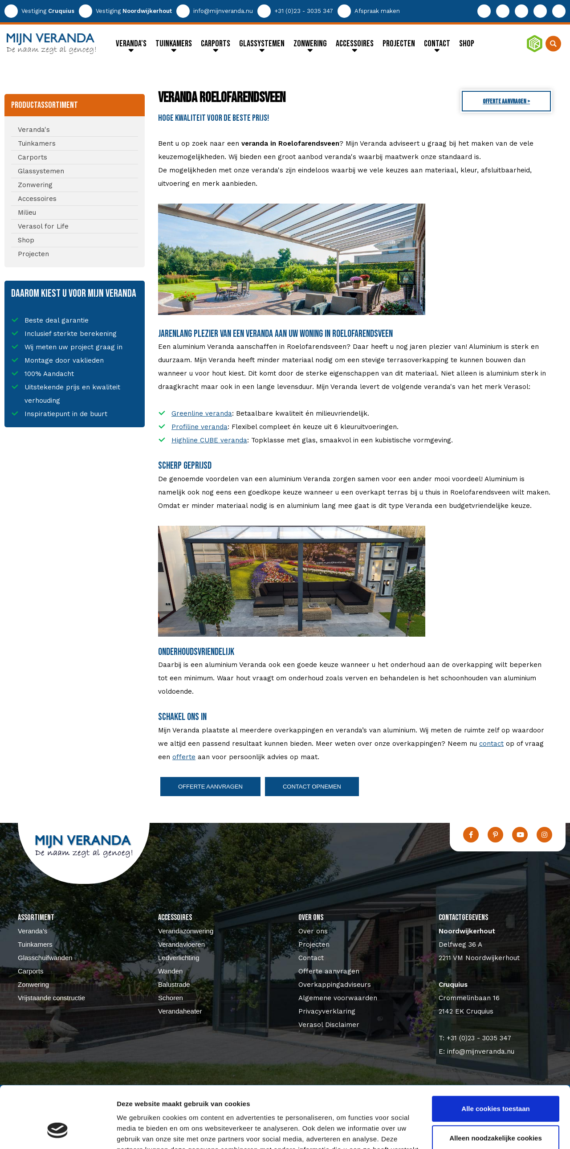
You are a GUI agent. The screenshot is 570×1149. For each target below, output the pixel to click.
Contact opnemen (312, 786)
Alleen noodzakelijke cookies (495, 1084)
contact (491, 744)
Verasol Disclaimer (328, 1025)
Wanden (170, 971)
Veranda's (32, 931)
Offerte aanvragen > (506, 101)
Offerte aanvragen (210, 786)
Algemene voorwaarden (337, 998)
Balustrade (174, 984)
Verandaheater (180, 1011)
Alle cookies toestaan (495, 1055)
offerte (183, 757)
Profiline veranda (199, 427)
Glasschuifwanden (45, 957)
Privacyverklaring (326, 1011)
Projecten (314, 944)
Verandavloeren (181, 944)
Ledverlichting (179, 957)
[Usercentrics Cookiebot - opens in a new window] (58, 1131)
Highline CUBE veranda (209, 440)
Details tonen (138, 1131)
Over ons (313, 931)
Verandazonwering (185, 931)
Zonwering (33, 984)
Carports (31, 971)
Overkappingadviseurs (334, 985)
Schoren (170, 998)
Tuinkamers (35, 944)
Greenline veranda (201, 413)
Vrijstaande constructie (51, 998)
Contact (311, 958)
